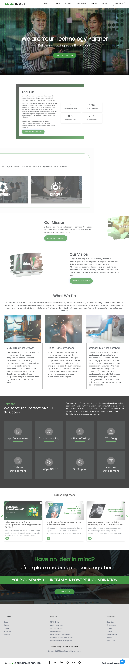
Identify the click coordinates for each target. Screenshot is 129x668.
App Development (56, 625)
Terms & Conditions (70, 646)
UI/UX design (54, 622)
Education (110, 622)
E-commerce (111, 625)
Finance (109, 637)
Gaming (109, 631)
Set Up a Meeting (64, 592)
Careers (6, 625)
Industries (7, 631)
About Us (7, 634)
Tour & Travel (111, 641)
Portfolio (7, 628)
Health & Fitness (112, 634)
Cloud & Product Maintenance (60, 634)
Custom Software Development (61, 641)
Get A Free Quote (64, 55)
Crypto (109, 628)
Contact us (119, 4)
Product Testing (55, 631)
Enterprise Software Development (61, 637)
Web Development (56, 628)
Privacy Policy (56, 646)
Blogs (6, 622)
